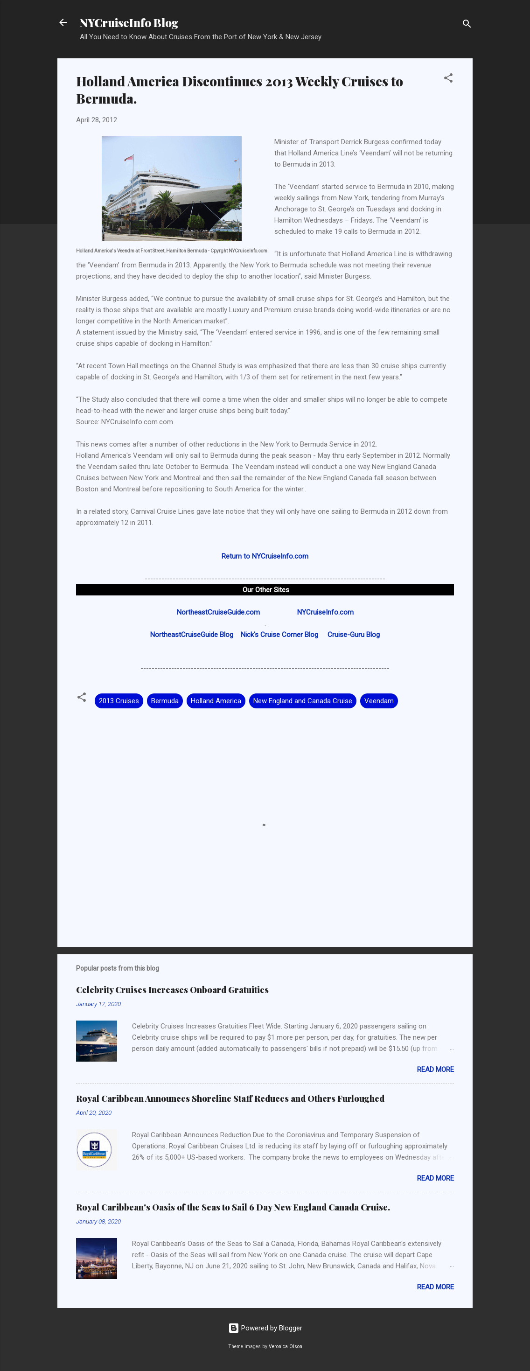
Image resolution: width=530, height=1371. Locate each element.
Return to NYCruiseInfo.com (265, 556)
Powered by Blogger (265, 1328)
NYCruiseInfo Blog (129, 22)
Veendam (379, 701)
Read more (435, 1069)
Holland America (216, 701)
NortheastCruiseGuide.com (218, 612)
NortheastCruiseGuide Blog (191, 634)
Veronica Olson (285, 1346)
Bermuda (165, 701)
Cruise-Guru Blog (354, 634)
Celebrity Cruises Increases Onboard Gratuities (172, 989)
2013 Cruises (119, 701)
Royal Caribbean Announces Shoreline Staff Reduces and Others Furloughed (230, 1098)
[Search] (467, 25)
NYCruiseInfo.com (325, 612)
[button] (448, 79)
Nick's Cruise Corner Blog (279, 634)
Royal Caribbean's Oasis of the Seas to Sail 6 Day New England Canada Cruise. (233, 1207)
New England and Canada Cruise (302, 701)
